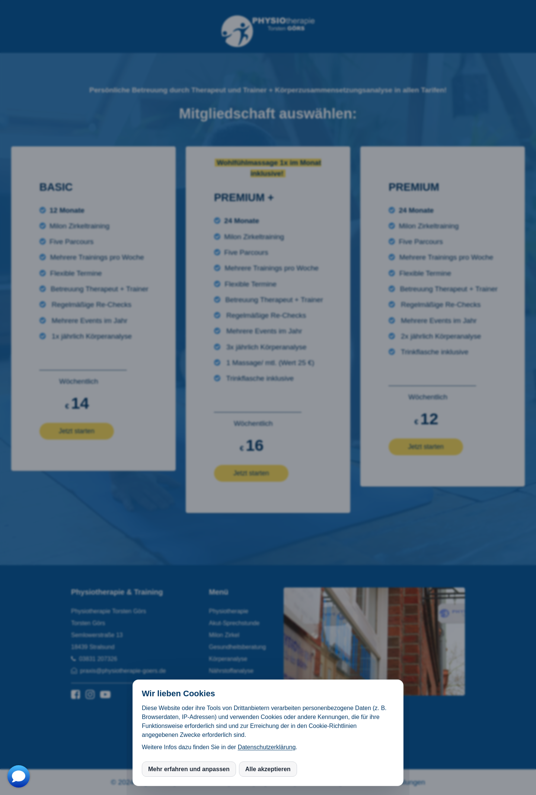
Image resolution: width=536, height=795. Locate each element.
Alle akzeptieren (268, 769)
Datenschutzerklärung (267, 747)
